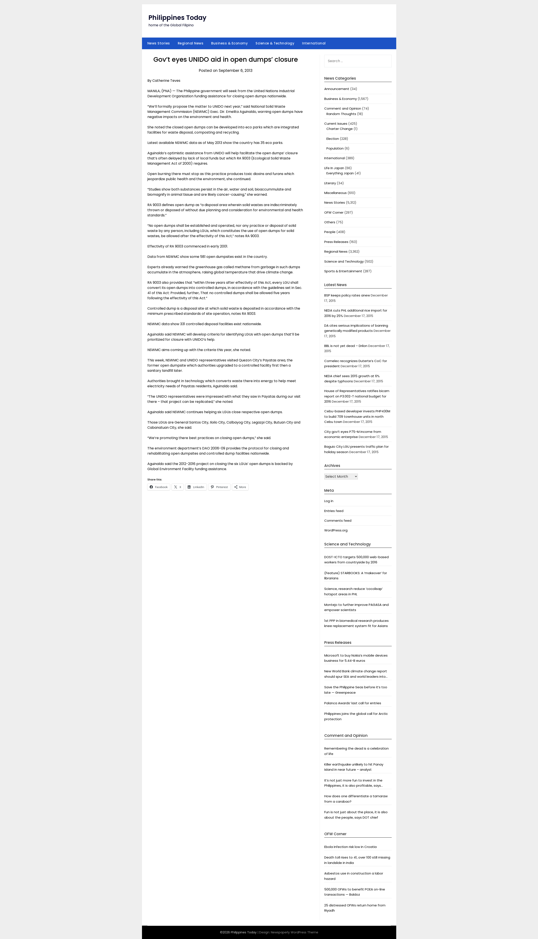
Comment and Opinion (342, 108)
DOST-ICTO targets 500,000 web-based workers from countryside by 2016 (356, 559)
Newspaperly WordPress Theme (294, 932)
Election (332, 138)
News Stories (158, 43)
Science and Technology (344, 261)
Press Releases (336, 241)
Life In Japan (334, 168)
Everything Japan (340, 173)
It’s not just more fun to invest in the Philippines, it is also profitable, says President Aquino (353, 783)
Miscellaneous (335, 193)
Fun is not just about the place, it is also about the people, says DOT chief (356, 814)
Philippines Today (177, 17)
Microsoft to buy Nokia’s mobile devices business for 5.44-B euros (356, 658)
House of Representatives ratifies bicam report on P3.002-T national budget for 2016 (356, 396)
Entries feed (333, 511)
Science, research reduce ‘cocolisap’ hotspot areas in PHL (353, 591)
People (329, 232)
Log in (328, 501)
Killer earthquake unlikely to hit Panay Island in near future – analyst (353, 767)
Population (335, 148)
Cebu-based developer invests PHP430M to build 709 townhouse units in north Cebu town (357, 416)
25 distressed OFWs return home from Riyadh (354, 908)
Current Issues (335, 123)
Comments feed (337, 520)
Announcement (336, 89)
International (314, 43)
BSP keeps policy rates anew (347, 295)
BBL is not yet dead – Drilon (345, 345)
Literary (330, 183)
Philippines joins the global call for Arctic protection (356, 716)
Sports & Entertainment (343, 271)
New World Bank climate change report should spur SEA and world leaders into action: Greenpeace (355, 674)
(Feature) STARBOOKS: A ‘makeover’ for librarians (355, 575)
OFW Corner (333, 212)
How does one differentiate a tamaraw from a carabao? (356, 799)
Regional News (191, 43)
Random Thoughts (341, 114)
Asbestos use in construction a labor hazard (353, 876)
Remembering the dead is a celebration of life (356, 751)
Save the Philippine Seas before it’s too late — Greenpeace (355, 690)
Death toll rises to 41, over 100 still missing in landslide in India (357, 860)
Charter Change (339, 128)
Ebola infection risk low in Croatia (350, 846)
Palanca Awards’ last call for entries (352, 703)
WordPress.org (336, 530)
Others (329, 222)
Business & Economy (229, 43)
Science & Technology (275, 43)
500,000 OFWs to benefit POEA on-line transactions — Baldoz (354, 892)
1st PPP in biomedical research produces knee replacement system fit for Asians (356, 623)
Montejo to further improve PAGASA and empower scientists (356, 607)
